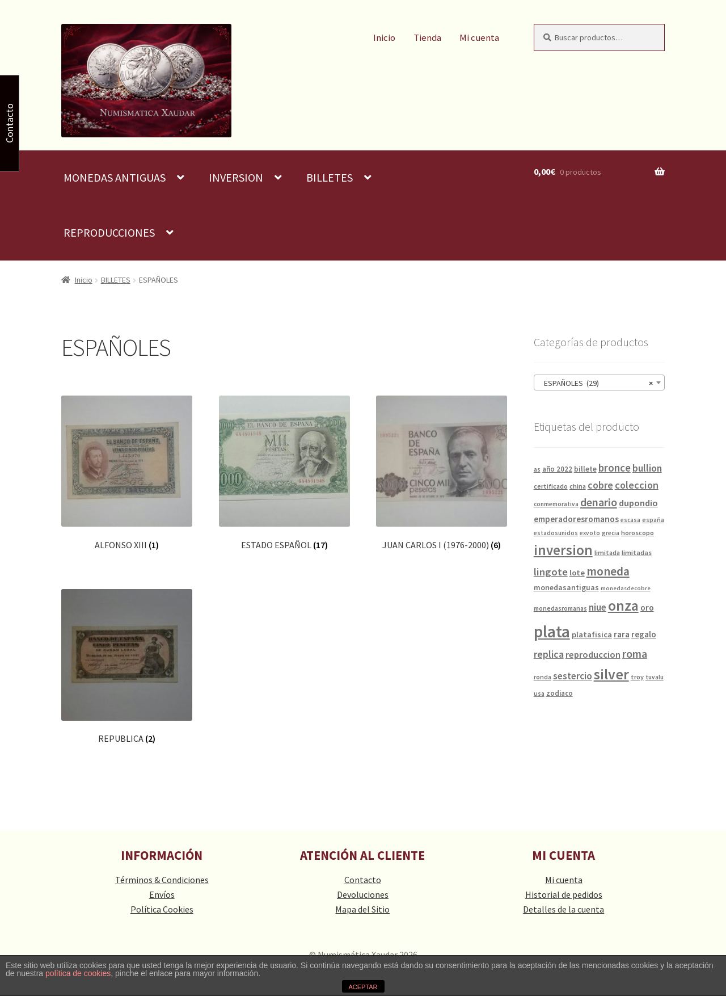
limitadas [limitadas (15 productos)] (637, 552)
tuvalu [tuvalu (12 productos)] (654, 677)
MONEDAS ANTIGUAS (115, 177)
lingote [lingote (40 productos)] (551, 571)
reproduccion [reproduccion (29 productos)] (593, 655)
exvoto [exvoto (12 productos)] (590, 533)
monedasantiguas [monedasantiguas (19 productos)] (566, 587)
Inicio (384, 38)
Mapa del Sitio (362, 909)
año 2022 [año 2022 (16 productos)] (557, 469)
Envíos (162, 894)
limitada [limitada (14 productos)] (607, 552)
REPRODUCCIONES (109, 232)
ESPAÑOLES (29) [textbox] (596, 383)
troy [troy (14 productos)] (637, 677)
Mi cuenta (479, 38)
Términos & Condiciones (162, 879)
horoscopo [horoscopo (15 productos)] (637, 532)
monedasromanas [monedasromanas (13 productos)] (560, 608)
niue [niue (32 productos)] (597, 607)
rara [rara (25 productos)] (622, 634)
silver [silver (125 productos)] (611, 674)
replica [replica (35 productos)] (549, 654)
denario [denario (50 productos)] (598, 502)
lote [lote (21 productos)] (577, 573)
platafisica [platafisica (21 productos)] (592, 634)
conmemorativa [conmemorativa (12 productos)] (556, 504)
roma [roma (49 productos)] (634, 653)
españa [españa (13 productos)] (653, 519)
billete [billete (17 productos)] (585, 469)
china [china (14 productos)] (577, 486)
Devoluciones (363, 894)
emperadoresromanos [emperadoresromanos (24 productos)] (576, 519)
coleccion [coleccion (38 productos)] (637, 484)
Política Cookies (161, 909)
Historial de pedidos (563, 894)
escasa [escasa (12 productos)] (630, 520)
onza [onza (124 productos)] (623, 605)
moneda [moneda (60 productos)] (608, 571)
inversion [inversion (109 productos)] (563, 550)
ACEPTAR (362, 987)
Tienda (427, 38)
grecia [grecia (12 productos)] (610, 533)
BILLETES (329, 177)
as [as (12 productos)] (537, 469)
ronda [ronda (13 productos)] (542, 677)
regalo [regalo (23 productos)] (643, 634)
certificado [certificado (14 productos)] (551, 486)
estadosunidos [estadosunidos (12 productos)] (556, 533)
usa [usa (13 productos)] (539, 693)
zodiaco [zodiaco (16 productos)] (559, 693)
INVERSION (236, 177)
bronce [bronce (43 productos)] (614, 467)
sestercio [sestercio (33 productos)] (572, 676)
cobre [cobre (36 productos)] (600, 484)
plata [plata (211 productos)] (552, 631)
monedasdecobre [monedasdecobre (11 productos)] (626, 588)
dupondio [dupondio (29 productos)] (638, 503)
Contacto (362, 879)
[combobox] (599, 382)
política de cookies (78, 973)
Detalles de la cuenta (563, 909)
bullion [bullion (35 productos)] (647, 467)
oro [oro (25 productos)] (647, 607)
